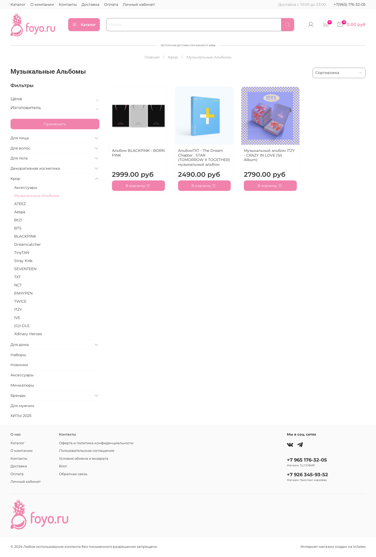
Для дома (19, 344)
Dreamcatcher (27, 244)
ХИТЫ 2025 (20, 415)
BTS (18, 228)
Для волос (20, 148)
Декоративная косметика (35, 168)
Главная (151, 57)
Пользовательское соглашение (86, 451)
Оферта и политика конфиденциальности (96, 443)
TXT (17, 277)
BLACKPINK (25, 236)
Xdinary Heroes (28, 333)
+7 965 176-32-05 (307, 460)
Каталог (18, 4)
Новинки (19, 364)
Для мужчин (22, 405)
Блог (63, 466)
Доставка (90, 4)
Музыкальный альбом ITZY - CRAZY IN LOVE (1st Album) (269, 155)
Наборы (18, 354)
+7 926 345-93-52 (307, 475)
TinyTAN (21, 252)
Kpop (173, 57)
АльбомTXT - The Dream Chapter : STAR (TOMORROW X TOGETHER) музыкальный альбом (204, 157)
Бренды (18, 395)
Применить (55, 124)
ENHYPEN (23, 293)
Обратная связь (73, 474)
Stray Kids (23, 260)
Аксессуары (25, 187)
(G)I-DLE (22, 325)
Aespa (19, 212)
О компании (42, 4)
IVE (17, 317)
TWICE (20, 301)
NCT (18, 285)
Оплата (111, 4)
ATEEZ (20, 203)
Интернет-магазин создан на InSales (333, 547)
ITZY (18, 309)
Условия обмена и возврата (83, 458)
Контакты (68, 4)
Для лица (19, 138)
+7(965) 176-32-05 (350, 4)
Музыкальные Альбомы (36, 195)
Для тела (19, 158)
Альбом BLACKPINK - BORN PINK (138, 153)
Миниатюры (22, 385)
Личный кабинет (139, 4)
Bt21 (18, 220)
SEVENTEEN (25, 268)
